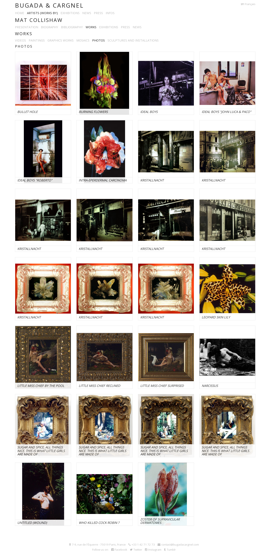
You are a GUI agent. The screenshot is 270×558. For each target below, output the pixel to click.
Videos (20, 40)
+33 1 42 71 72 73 (141, 544)
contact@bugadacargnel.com (178, 544)
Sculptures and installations (133, 40)
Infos (110, 13)
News (86, 13)
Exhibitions (70, 13)
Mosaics (82, 40)
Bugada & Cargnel (49, 5)
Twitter (136, 549)
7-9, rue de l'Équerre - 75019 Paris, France (97, 544)
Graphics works (60, 40)
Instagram (153, 549)
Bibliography (72, 27)
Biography (49, 27)
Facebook (119, 549)
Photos (98, 40)
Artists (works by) (42, 13)
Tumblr (170, 549)
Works (91, 27)
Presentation (26, 27)
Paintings (37, 40)
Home (19, 13)
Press (98, 13)
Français (248, 4)
